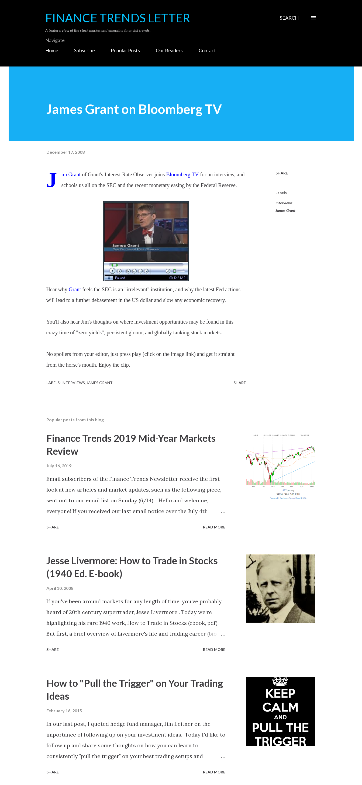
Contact (207, 50)
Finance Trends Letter (117, 18)
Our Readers (169, 50)
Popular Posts (125, 50)
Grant (75, 289)
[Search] (289, 18)
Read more (214, 527)
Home (51, 50)
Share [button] (281, 173)
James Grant (285, 210)
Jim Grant (71, 174)
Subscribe (84, 50)
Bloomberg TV (182, 174)
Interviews (283, 203)
